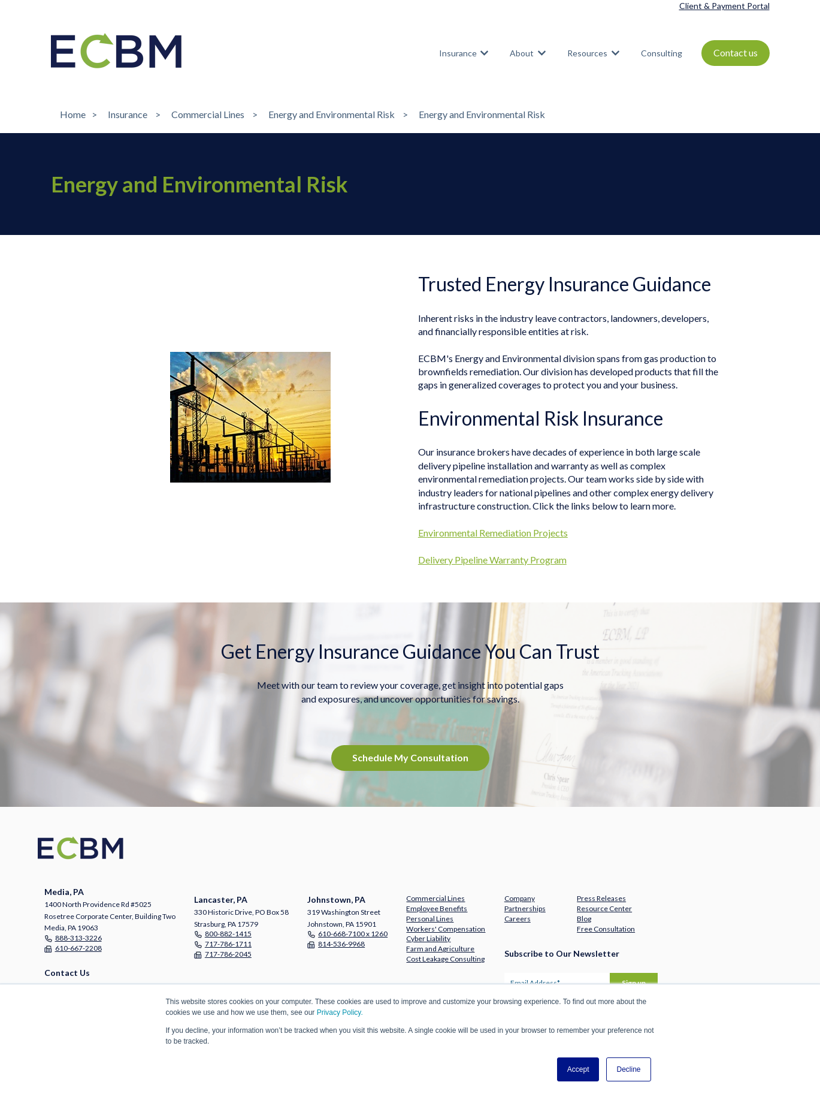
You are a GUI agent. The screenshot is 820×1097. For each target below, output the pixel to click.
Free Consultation (606, 928)
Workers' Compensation (445, 928)
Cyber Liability (428, 938)
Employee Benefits (436, 908)
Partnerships (525, 908)
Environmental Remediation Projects (493, 532)
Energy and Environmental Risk (331, 114)
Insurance (458, 53)
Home (73, 114)
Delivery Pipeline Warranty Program (492, 559)
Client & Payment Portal (724, 6)
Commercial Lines (207, 114)
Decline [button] (628, 1069)
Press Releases (601, 898)
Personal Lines (429, 918)
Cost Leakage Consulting (445, 958)
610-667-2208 (78, 948)
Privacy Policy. (340, 1012)
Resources (587, 53)
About (522, 53)
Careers (517, 918)
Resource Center (604, 908)
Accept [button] (578, 1069)
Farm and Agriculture (440, 948)
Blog (584, 918)
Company (519, 898)
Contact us (735, 52)
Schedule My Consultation (410, 757)
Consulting (661, 53)
